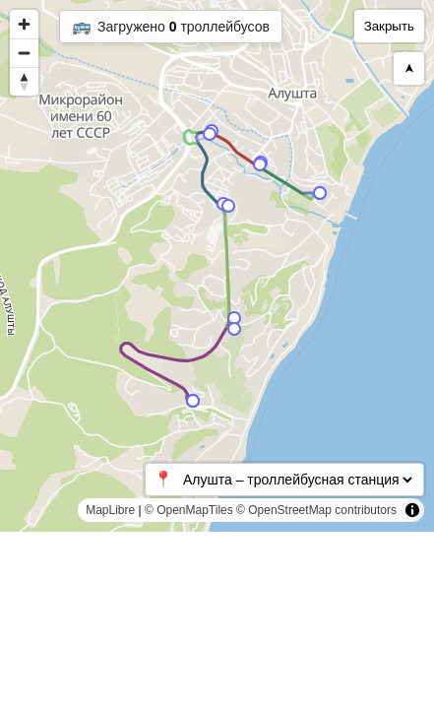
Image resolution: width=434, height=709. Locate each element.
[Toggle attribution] (412, 510)
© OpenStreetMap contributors (316, 510)
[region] (217, 266)
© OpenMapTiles (189, 510)
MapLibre (110, 510)
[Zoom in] (24, 24)
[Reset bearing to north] (24, 81)
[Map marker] (234, 318)
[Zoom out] (24, 52)
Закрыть (389, 26)
